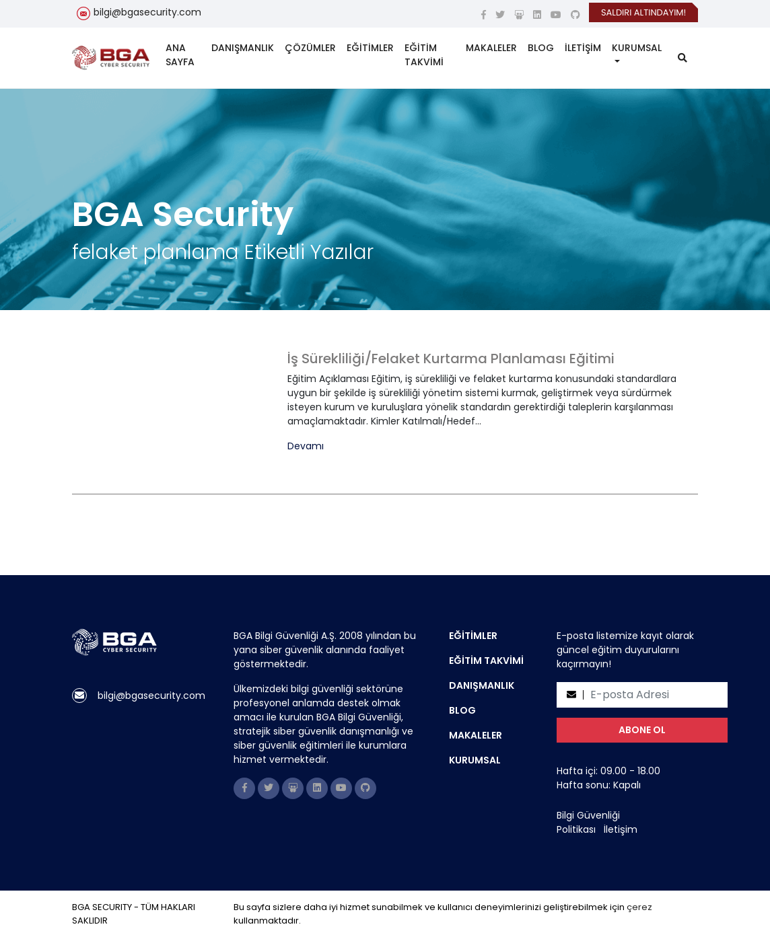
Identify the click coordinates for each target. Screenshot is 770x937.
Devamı (305, 446)
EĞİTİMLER (370, 47)
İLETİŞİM (583, 47)
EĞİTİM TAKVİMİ (424, 55)
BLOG (541, 47)
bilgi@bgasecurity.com (147, 12)
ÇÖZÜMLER (310, 47)
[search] (682, 58)
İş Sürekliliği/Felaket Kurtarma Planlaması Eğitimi (451, 358)
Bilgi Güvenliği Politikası (588, 822)
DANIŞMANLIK (242, 47)
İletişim (620, 829)
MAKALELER (491, 47)
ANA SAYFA (180, 55)
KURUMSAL (637, 47)
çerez (639, 907)
